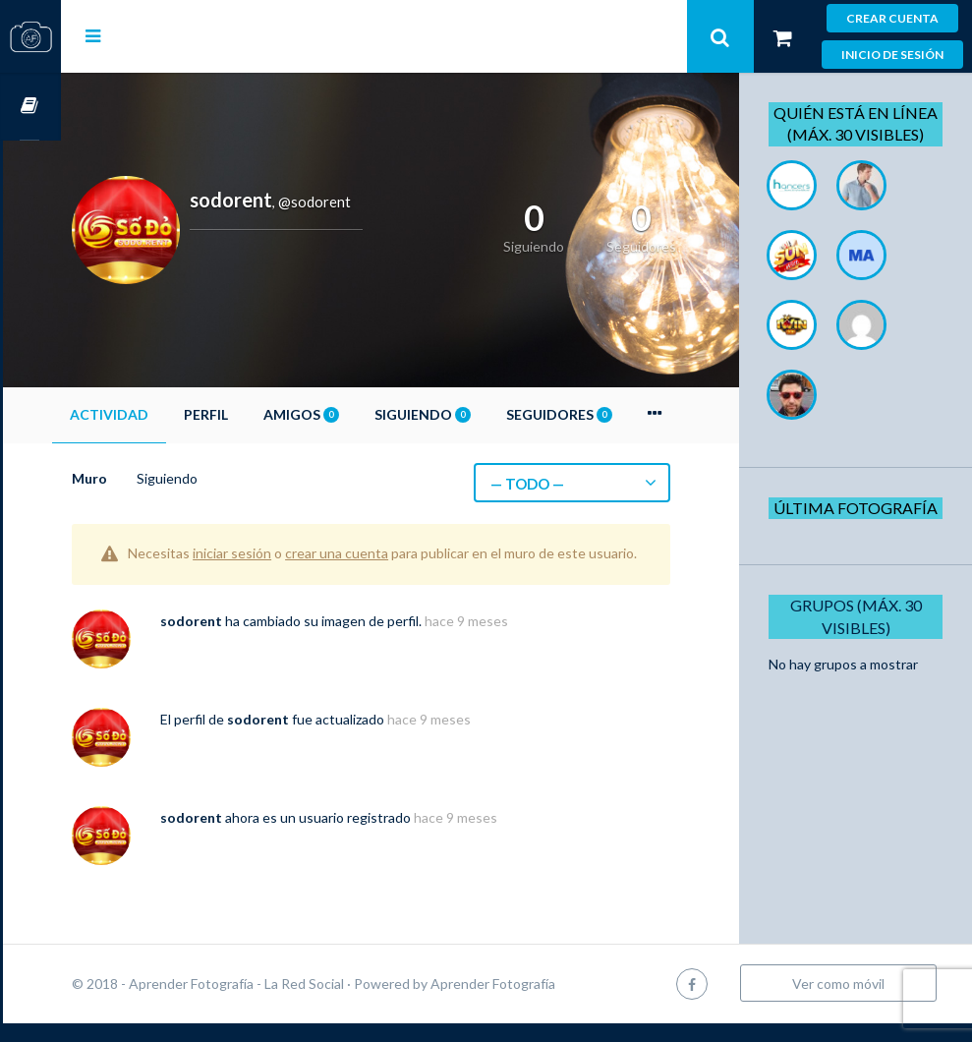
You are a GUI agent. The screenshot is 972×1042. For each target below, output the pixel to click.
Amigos (359, 414)
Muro (147, 478)
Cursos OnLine (30, 107)
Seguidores (617, 414)
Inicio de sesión (892, 54)
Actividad (167, 414)
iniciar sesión (290, 553)
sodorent (249, 639)
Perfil (264, 414)
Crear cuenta (892, 18)
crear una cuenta (394, 553)
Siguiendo (480, 414)
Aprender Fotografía (550, 1002)
